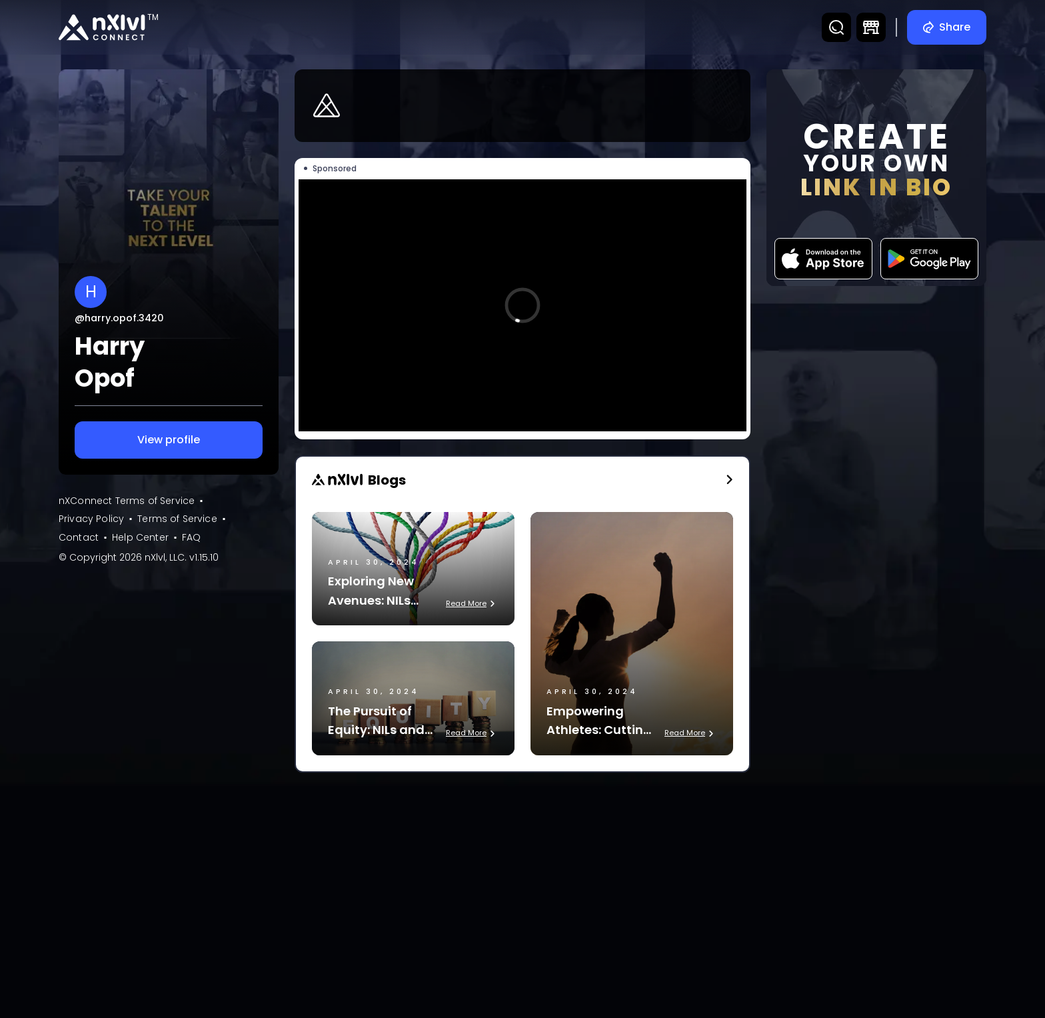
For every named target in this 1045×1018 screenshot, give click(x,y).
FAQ (191, 537)
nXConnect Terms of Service (127, 500)
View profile (169, 440)
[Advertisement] (522, 882)
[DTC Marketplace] (871, 27)
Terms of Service (177, 518)
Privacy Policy (91, 518)
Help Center (140, 537)
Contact (79, 537)
